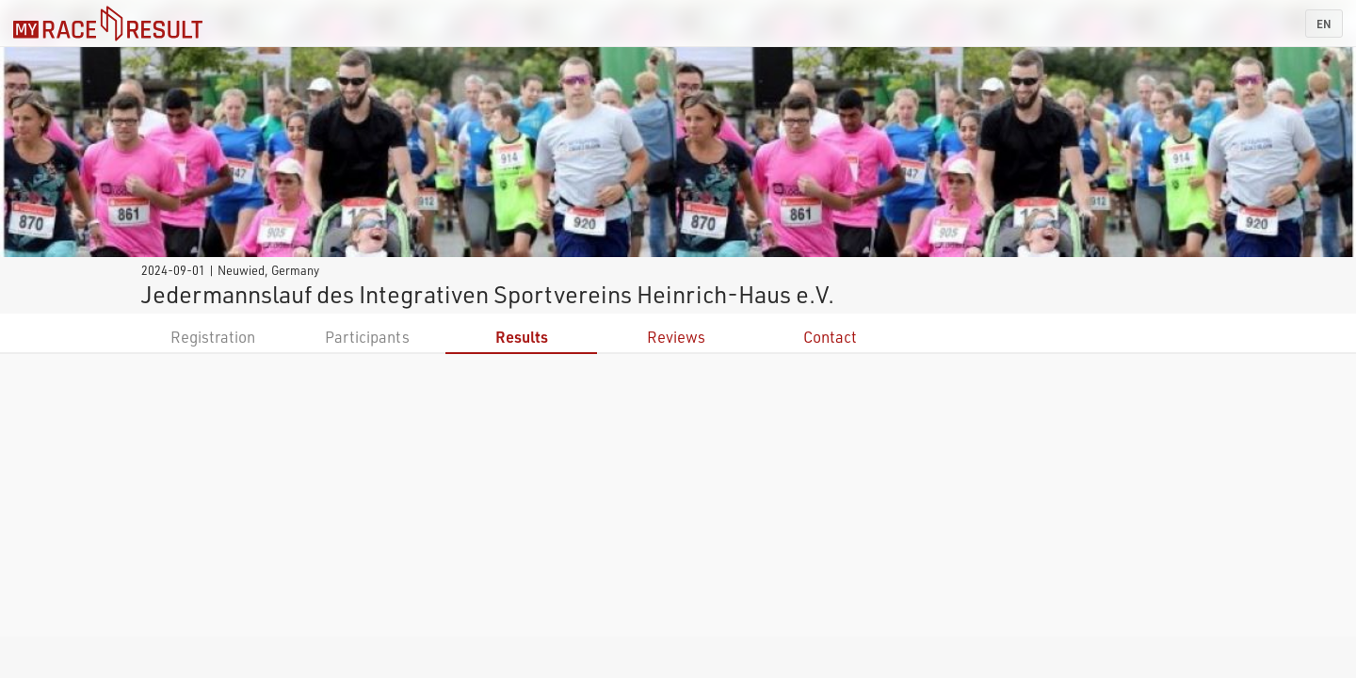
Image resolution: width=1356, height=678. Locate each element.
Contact (830, 337)
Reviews (676, 337)
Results (521, 337)
